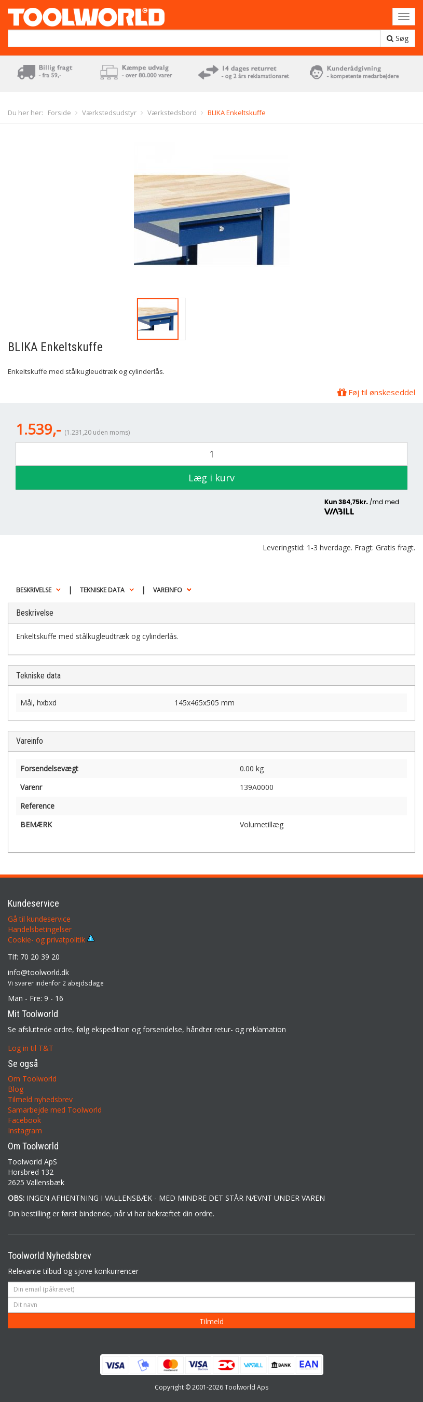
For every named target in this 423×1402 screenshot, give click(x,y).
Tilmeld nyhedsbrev (40, 1099)
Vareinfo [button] (167, 590)
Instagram (25, 1130)
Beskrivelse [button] (33, 590)
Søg (397, 38)
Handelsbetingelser (40, 929)
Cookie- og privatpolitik (51, 940)
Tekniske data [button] (102, 590)
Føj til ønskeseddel (376, 392)
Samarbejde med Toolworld (55, 1110)
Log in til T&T (30, 1048)
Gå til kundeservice (39, 919)
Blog (15, 1089)
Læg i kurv (211, 477)
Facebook (24, 1120)
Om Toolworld (32, 1079)
